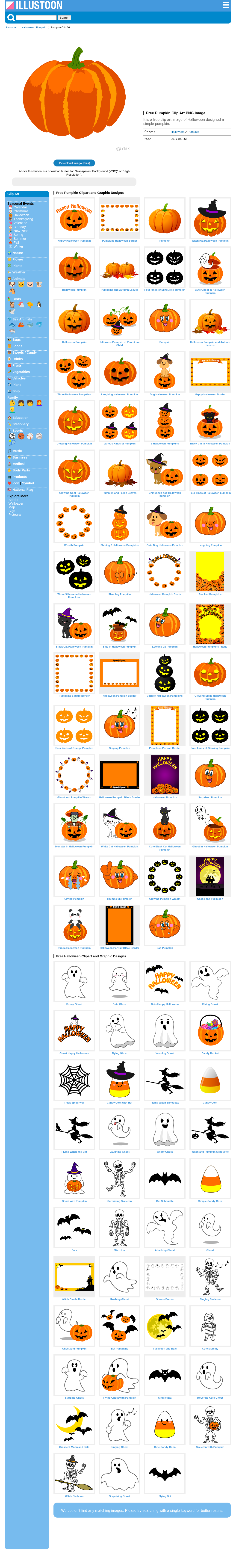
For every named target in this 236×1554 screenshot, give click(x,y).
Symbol (28, 483)
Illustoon (11, 27)
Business (19, 457)
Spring (18, 235)
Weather (19, 272)
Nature (17, 253)
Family (12, 398)
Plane (16, 385)
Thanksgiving (23, 219)
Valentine (20, 223)
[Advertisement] (187, 71)
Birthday (20, 227)
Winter (18, 246)
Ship (16, 391)
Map (12, 507)
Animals (18, 279)
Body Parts (21, 470)
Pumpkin (41, 27)
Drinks (17, 359)
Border (13, 500)
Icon (15, 483)
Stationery (20, 424)
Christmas (21, 211)
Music (17, 451)
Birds (16, 299)
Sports (17, 430)
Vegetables (21, 372)
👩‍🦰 (39, 403)
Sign (12, 511)
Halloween (28, 27)
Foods (17, 346)
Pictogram (16, 514)
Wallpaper (16, 503)
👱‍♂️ (12, 410)
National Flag (22, 489)
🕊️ (12, 311)
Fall (16, 242)
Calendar (20, 207)
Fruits (17, 365)
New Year (21, 231)
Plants (17, 266)
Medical (18, 464)
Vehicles (19, 378)
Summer (20, 238)
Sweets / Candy (24, 352)
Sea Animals (22, 319)
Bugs (16, 339)
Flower (17, 259)
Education (20, 418)
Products (19, 477)
